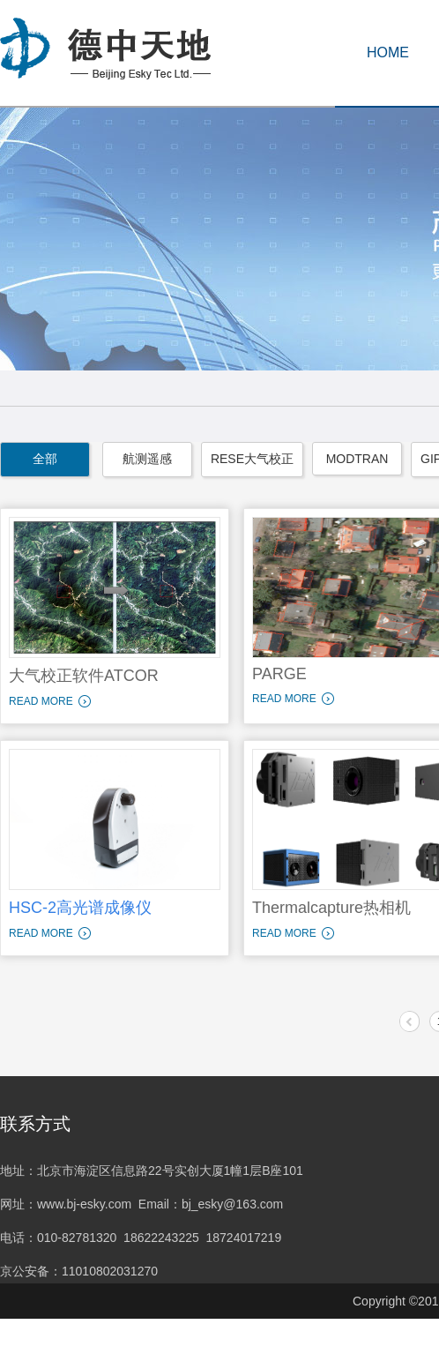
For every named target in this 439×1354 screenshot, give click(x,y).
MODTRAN (357, 459)
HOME (388, 52)
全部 (45, 459)
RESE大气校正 (252, 459)
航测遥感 (147, 459)
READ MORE (41, 701)
